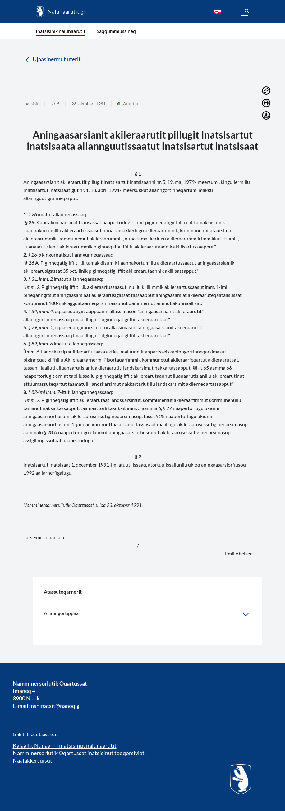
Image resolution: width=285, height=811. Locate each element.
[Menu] (244, 13)
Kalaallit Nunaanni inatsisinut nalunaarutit (65, 745)
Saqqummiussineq (116, 31)
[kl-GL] (217, 11)
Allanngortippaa (147, 614)
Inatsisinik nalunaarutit (60, 31)
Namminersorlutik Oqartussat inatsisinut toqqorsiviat (79, 752)
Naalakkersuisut (32, 760)
